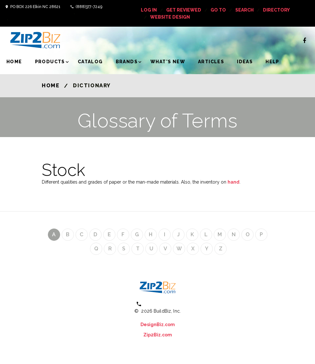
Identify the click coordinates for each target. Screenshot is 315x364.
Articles (211, 61)
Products (50, 61)
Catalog (90, 61)
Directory (276, 10)
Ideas (245, 61)
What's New (167, 61)
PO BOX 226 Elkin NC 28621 (35, 6)
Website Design (170, 17)
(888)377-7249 (89, 6)
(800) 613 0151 (162, 304)
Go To (218, 10)
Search (244, 10)
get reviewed (183, 10)
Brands (127, 61)
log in (149, 10)
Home (14, 61)
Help (272, 61)
